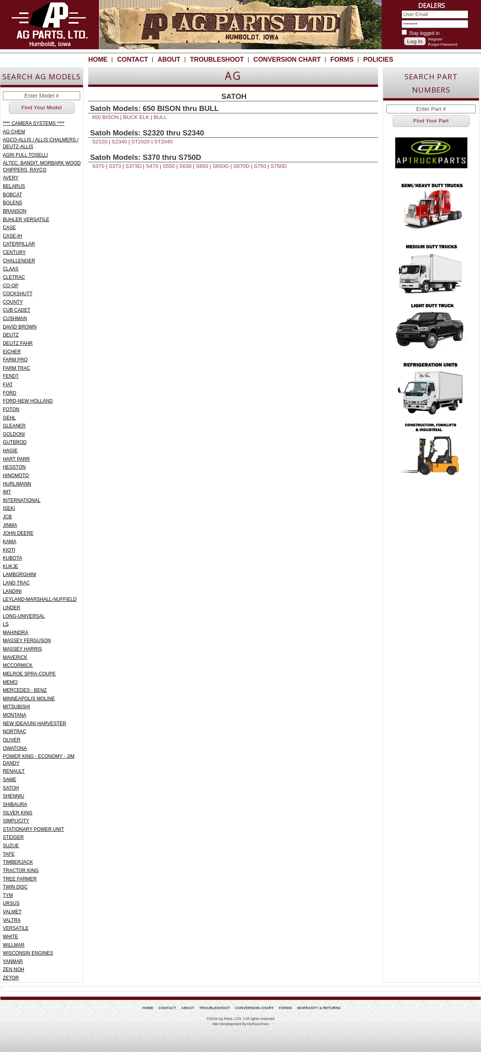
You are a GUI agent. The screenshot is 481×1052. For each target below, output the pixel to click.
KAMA (9, 541)
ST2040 (163, 142)
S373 (115, 166)
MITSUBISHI (16, 706)
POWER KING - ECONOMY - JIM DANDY (39, 760)
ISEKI (9, 508)
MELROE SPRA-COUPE (29, 674)
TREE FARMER (19, 879)
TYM (8, 895)
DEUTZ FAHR (18, 343)
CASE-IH (12, 236)
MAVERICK (15, 657)
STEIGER (13, 837)
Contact (132, 59)
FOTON (11, 409)
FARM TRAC (16, 368)
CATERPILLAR (19, 244)
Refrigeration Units (431, 387)
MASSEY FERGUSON (27, 640)
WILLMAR (13, 945)
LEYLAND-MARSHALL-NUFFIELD (40, 599)
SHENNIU (13, 796)
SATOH (11, 788)
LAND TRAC (16, 583)
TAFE (8, 854)
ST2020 (140, 142)
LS (6, 624)
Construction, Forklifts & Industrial (431, 447)
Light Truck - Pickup (431, 327)
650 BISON (105, 117)
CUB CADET (16, 310)
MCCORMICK (18, 665)
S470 (152, 166)
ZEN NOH (13, 969)
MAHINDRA (15, 632)
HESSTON (14, 467)
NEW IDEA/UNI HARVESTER (34, 723)
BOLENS (12, 203)
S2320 (99, 142)
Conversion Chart (287, 59)
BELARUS (14, 186)
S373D (133, 166)
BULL (160, 117)
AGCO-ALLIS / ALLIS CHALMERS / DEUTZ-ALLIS (41, 143)
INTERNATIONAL (21, 500)
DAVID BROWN (19, 327)
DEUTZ (11, 335)
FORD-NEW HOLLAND (28, 401)
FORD (9, 393)
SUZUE (11, 845)
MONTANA (14, 715)
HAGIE (10, 450)
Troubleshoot (217, 59)
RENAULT (14, 771)
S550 (169, 166)
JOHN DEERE (18, 533)
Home (97, 59)
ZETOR (11, 978)
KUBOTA (12, 558)
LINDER (11, 608)
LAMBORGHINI (19, 574)
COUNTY (13, 302)
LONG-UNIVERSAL (24, 616)
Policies (378, 59)
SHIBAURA (15, 804)
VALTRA (11, 920)
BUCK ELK (136, 117)
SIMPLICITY (16, 821)
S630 (185, 166)
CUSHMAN (15, 318)
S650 (202, 166)
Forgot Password (442, 44)
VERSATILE (15, 928)
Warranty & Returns (319, 1008)
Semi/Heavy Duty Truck (431, 207)
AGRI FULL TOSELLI (25, 155)
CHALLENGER (19, 261)
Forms (342, 59)
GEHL (9, 418)
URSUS (11, 903)
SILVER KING (17, 813)
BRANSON (14, 211)
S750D (279, 166)
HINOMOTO (16, 475)
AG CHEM (14, 132)
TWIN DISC (15, 887)
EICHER (12, 352)
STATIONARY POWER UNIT (33, 829)
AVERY (10, 178)
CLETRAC (14, 277)
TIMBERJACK (18, 862)
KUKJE (10, 566)
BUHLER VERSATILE (26, 219)
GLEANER (14, 426)
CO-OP (10, 285)
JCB (7, 517)
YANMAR (13, 961)
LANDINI (12, 591)
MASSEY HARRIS (22, 649)
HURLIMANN (17, 484)
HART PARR (16, 459)
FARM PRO (15, 360)
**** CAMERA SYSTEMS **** (34, 123)
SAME (9, 779)
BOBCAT (12, 195)
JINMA (10, 525)
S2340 (119, 142)
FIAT (8, 384)
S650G (220, 166)
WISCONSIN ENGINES (28, 953)
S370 (98, 166)
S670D (241, 166)
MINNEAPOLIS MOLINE (29, 698)
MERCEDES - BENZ (25, 690)
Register (435, 39)
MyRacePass (258, 1024)
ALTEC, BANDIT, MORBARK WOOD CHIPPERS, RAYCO (42, 166)
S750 (260, 166)
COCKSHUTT (17, 293)
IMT (7, 492)
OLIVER (11, 740)
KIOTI (9, 550)
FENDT (11, 376)
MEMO (10, 682)
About (169, 59)
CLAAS (10, 269)
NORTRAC (14, 731)
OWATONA (15, 748)
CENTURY (14, 252)
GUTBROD (14, 442)
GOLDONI (14, 434)
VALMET (12, 912)
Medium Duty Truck (431, 267)
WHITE (10, 936)
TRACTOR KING (21, 870)
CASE (9, 227)
